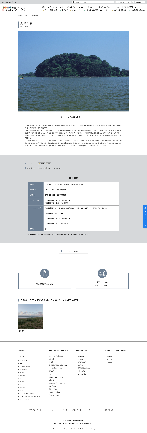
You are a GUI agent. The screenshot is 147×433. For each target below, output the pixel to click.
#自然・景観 (42, 168)
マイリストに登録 (74, 117)
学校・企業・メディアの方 (123, 2)
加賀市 (42, 163)
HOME (20, 15)
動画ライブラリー (53, 389)
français (109, 362)
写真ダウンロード (54, 386)
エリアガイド (76, 10)
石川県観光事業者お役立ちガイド (58, 365)
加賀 (49, 163)
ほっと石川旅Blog (25, 366)
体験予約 (72, 7)
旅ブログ (65, 10)
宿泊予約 (106, 7)
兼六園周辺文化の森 (138, 10)
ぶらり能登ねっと (120, 10)
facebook (81, 356)
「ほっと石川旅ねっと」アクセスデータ (59, 383)
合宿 (50, 374)
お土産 (98, 7)
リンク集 (51, 362)
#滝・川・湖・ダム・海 (54, 168)
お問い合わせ (109, 410)
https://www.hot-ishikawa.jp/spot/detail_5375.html (30, 318)
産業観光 (51, 380)
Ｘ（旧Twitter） (82, 362)
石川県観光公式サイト (14, 9)
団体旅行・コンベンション (56, 377)
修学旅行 (51, 371)
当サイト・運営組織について (57, 356)
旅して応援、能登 (51, 10)
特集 (43, 7)
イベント (82, 7)
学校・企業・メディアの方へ (56, 368)
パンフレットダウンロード (27, 393)
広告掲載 (51, 359)
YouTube (80, 365)
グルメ (90, 7)
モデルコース (52, 7)
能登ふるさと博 (82, 371)
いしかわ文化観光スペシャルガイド (97, 10)
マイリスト (141, 7)
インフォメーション (25, 399)
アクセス (116, 7)
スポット (63, 7)
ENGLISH (109, 356)
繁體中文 (109, 359)
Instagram (81, 359)
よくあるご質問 (127, 7)
